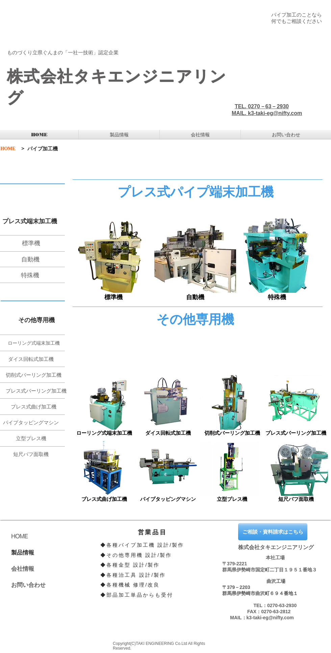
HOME (19, 536)
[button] (119, 135)
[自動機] (36, 259)
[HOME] (8, 148)
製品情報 (22, 552)
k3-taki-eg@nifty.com (275, 113)
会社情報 (22, 568)
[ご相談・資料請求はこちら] (272, 531)
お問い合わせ (28, 584)
